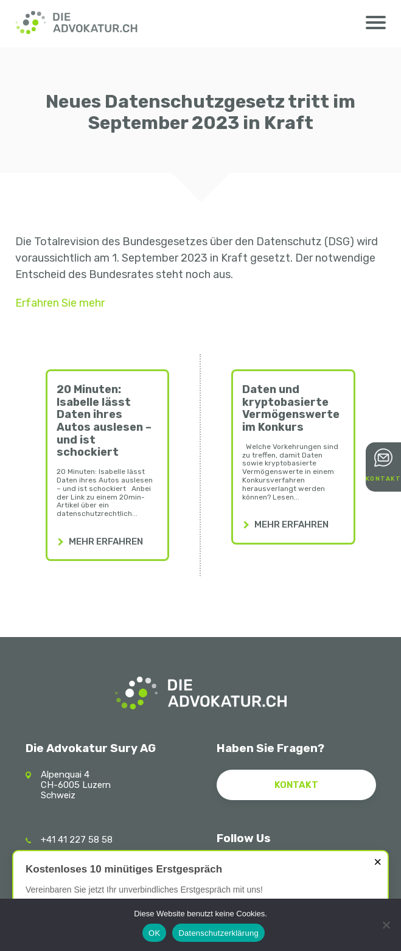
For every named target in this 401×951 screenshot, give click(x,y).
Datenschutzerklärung (218, 933)
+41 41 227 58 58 (77, 839)
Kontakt (384, 478)
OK (154, 933)
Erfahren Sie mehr (60, 303)
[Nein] (386, 925)
